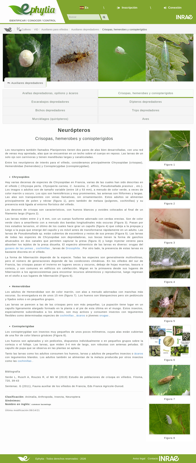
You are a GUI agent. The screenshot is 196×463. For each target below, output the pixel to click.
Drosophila (73, 248)
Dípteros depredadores (146, 101)
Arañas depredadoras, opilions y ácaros (50, 93)
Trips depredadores (145, 110)
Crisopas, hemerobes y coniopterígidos (124, 29)
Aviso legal (139, 458)
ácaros (81, 315)
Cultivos (24, 29)
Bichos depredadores (50, 110)
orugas (104, 315)
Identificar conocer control (32, 20)
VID (36, 29)
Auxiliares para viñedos (54, 29)
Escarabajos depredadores (50, 101)
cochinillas (43, 248)
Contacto (153, 458)
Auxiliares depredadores (85, 29)
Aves (145, 118)
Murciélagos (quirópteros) (50, 118)
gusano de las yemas (19, 248)
